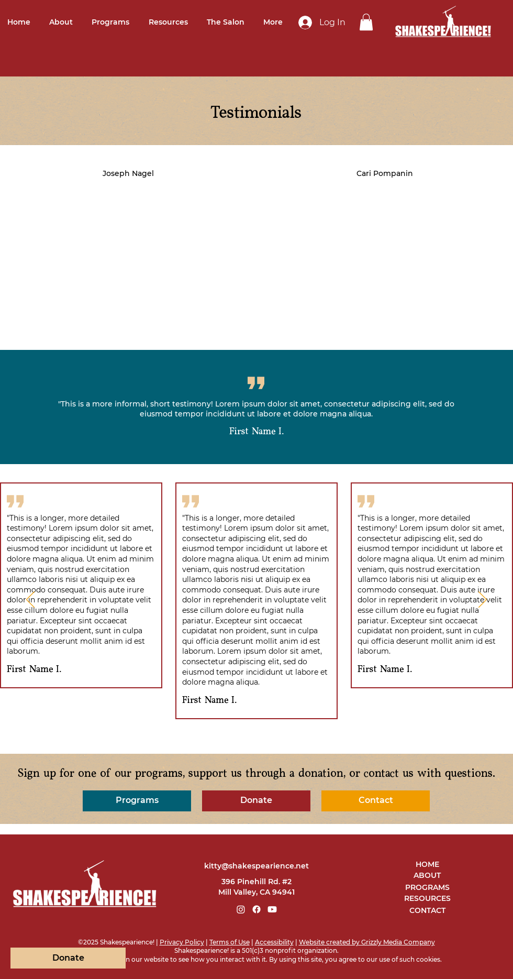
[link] (366, 22)
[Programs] (137, 800)
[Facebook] (256, 909)
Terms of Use (229, 942)
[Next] (482, 600)
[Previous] (30, 600)
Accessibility (274, 942)
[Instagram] (241, 909)
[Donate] (256, 800)
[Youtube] (272, 909)
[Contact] (375, 800)
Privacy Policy (182, 942)
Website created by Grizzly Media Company (367, 942)
